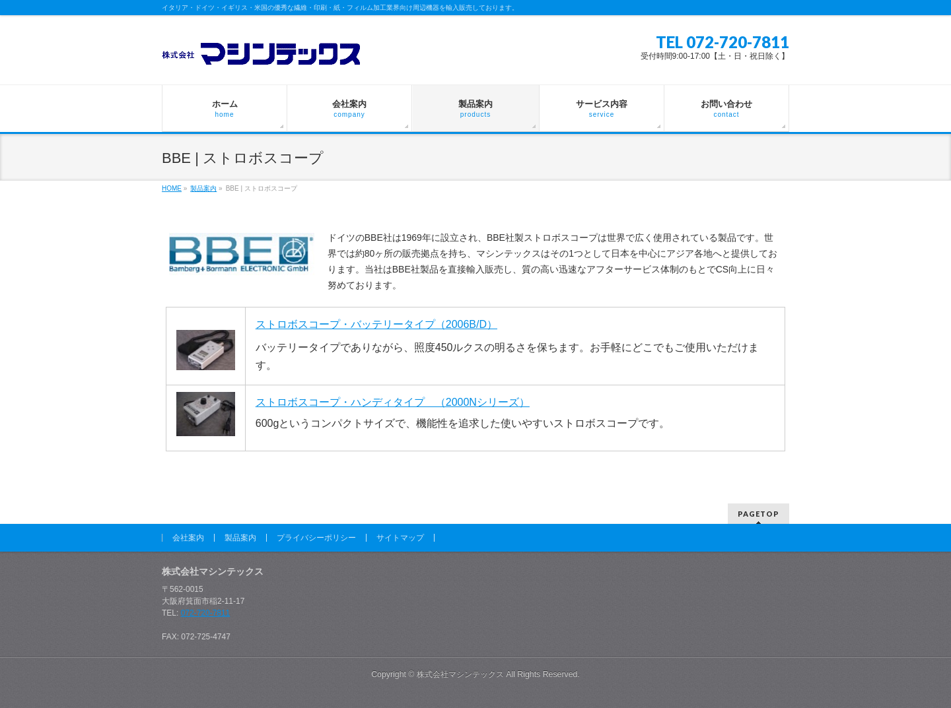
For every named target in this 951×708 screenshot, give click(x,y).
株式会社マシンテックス (460, 674)
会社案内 (188, 538)
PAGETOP (758, 513)
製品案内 (240, 538)
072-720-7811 (205, 613)
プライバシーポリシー (316, 538)
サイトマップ (400, 538)
